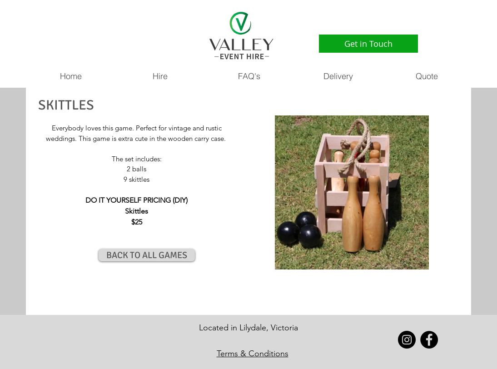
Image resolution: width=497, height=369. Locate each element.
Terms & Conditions (252, 354)
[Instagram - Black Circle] (407, 340)
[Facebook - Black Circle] (429, 340)
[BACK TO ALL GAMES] (147, 255)
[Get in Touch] (368, 44)
